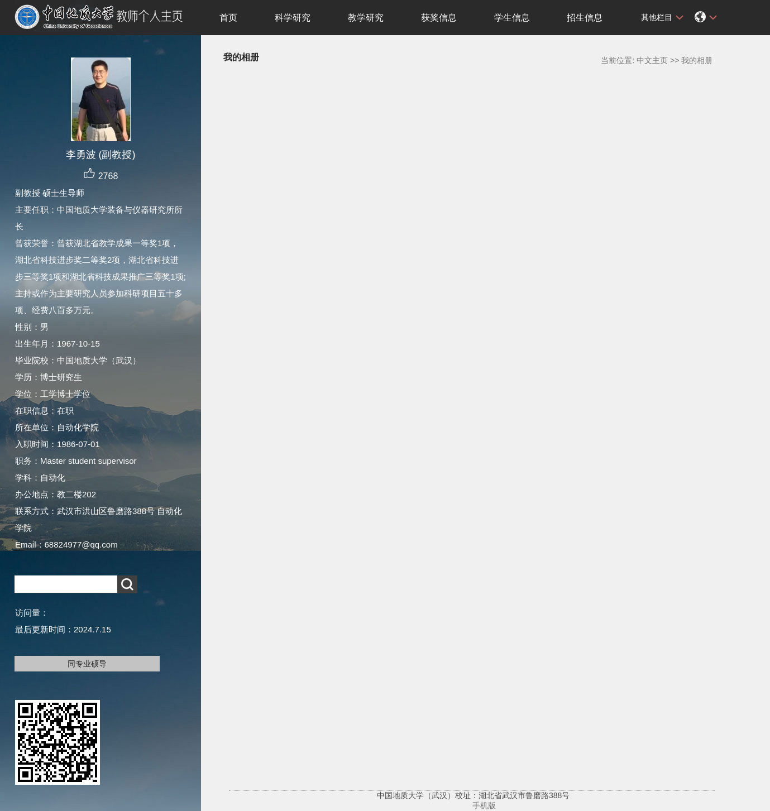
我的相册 (696, 60)
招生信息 (584, 17)
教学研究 (366, 17)
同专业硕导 (87, 663)
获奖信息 (439, 17)
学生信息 (512, 17)
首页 (228, 17)
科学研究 (292, 17)
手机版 (484, 805)
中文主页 (652, 60)
